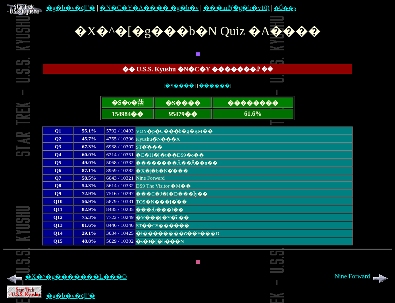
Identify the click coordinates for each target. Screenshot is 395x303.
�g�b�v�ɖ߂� (51, 7)
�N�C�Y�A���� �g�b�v (149, 7)
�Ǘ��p (285, 8)
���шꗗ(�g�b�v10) (236, 7)
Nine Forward (363, 276)
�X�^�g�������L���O (65, 276)
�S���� (179, 85)
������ (214, 85)
